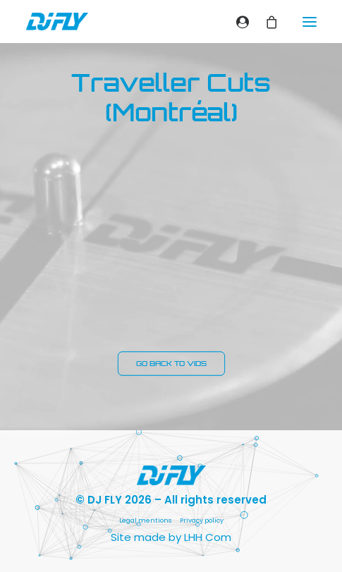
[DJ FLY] (57, 21)
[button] (309, 21)
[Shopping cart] (265, 22)
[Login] (236, 22)
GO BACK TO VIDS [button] (171, 364)
